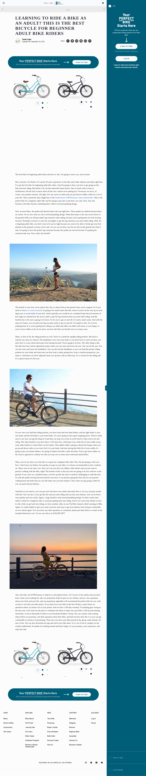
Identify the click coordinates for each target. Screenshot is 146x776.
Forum (93, 723)
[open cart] (103, 3)
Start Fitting (82, 62)
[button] (18, 110)
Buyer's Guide (52, 727)
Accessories (7, 727)
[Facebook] (96, 762)
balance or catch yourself (31, 310)
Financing (50, 723)
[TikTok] (91, 762)
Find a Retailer (52, 732)
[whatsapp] (85, 41)
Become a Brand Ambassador (31, 746)
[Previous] (2, 9)
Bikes (5, 718)
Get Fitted (29, 723)
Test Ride (50, 718)
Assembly (72, 736)
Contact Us (73, 740)
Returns (72, 727)
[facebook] (68, 41)
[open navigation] (4, 3)
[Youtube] (102, 762)
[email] (89, 41)
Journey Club (30, 727)
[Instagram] (85, 762)
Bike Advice (29, 718)
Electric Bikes (8, 723)
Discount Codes (53, 740)
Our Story (28, 732)
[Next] (104, 9)
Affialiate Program (32, 740)
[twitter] (72, 41)
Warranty (72, 718)
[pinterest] (81, 41)
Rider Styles (29, 736)
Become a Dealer (75, 745)
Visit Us (50, 745)
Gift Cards (7, 732)
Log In (93, 718)
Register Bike (74, 732)
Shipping (72, 723)
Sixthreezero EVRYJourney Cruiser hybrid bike (74, 198)
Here (68, 9)
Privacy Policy (23, 763)
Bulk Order (51, 736)
